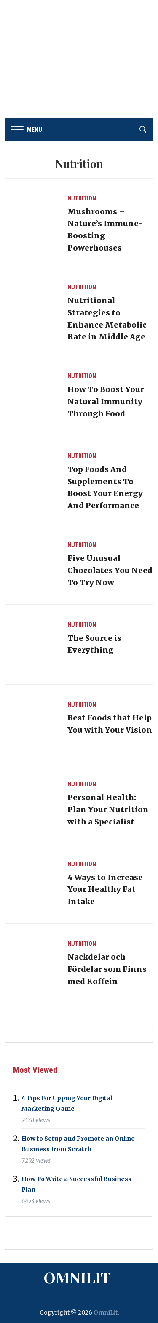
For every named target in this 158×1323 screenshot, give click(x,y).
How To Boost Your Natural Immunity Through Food (105, 401)
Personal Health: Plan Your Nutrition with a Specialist (108, 809)
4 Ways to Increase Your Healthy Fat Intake (105, 889)
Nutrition (81, 198)
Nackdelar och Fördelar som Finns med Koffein (107, 969)
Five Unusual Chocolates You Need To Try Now (110, 570)
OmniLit (77, 1277)
